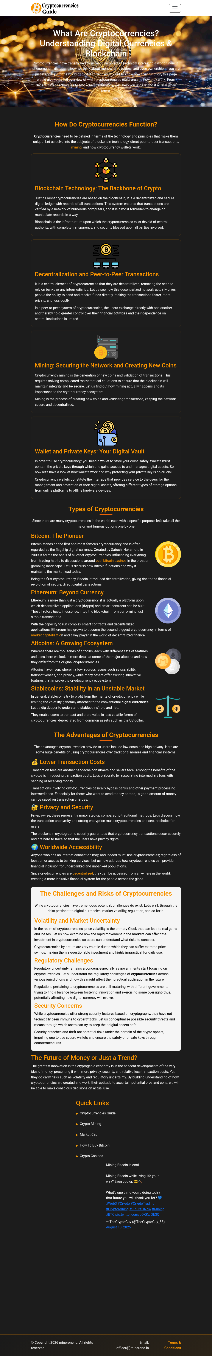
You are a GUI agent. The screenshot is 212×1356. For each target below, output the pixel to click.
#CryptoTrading (142, 1203)
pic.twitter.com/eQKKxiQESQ (137, 1214)
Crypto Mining (90, 1124)
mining (76, 147)
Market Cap (89, 1135)
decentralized (82, 873)
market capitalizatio (46, 635)
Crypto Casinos (91, 1156)
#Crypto (124, 1203)
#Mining (158, 1209)
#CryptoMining (117, 1209)
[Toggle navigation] (175, 8)
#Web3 (111, 1203)
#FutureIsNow (140, 1209)
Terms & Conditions (172, 1345)
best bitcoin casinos (111, 561)
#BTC (110, 1214)
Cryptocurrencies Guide (98, 1113)
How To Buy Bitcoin (95, 1145)
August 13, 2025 (118, 1227)
